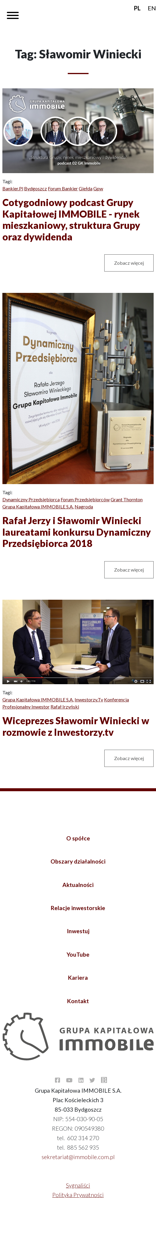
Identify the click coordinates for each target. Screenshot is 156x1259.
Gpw (98, 188)
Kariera (78, 977)
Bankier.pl (12, 188)
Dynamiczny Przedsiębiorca (31, 499)
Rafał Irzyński (65, 706)
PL (137, 8)
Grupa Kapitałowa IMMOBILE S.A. (38, 506)
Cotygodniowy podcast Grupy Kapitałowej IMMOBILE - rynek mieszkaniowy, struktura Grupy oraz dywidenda (71, 219)
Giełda (85, 188)
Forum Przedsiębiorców (85, 499)
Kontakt (78, 1001)
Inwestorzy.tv (89, 699)
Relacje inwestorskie (78, 907)
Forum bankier (63, 188)
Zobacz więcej (129, 263)
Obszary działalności (78, 861)
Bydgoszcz (35, 188)
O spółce (78, 838)
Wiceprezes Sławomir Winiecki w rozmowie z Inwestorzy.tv (75, 726)
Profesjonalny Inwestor (26, 706)
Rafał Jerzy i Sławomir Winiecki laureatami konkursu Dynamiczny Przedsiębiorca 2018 (76, 532)
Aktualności (78, 884)
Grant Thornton (127, 499)
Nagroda (84, 506)
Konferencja (116, 699)
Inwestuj (78, 931)
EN (152, 8)
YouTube (78, 954)
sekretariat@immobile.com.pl (78, 1156)
